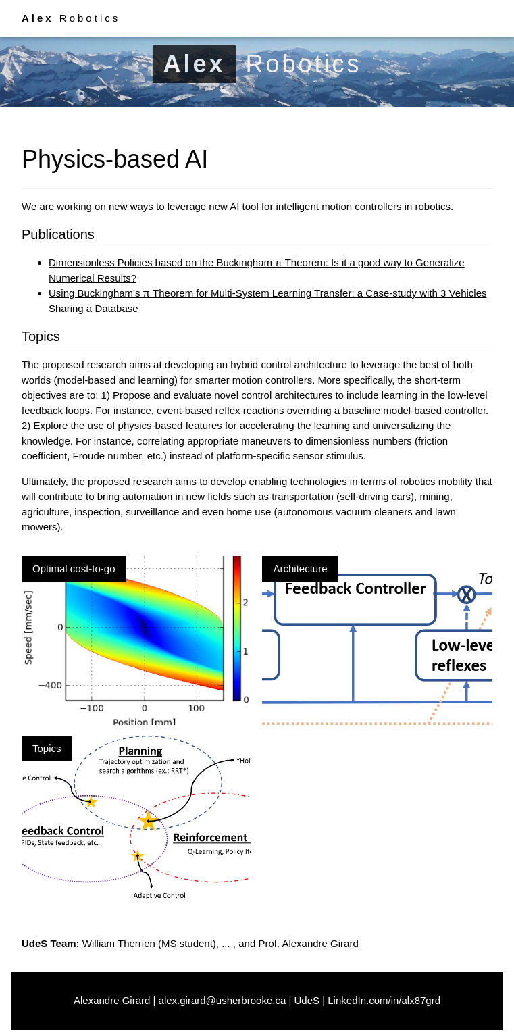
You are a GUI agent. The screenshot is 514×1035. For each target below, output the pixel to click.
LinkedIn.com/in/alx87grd (384, 1000)
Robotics (71, 18)
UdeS (308, 1000)
